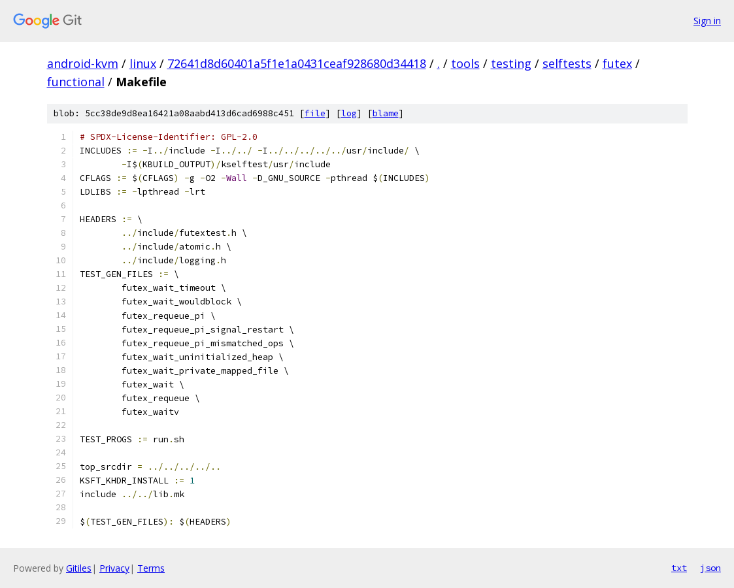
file (315, 113)
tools (465, 63)
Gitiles (79, 568)
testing (511, 63)
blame (386, 113)
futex (617, 63)
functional (76, 82)
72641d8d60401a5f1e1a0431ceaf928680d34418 (296, 63)
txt (679, 568)
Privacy (114, 568)
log (349, 113)
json (710, 568)
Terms (151, 568)
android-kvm (82, 63)
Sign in (707, 20)
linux (142, 63)
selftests (567, 63)
